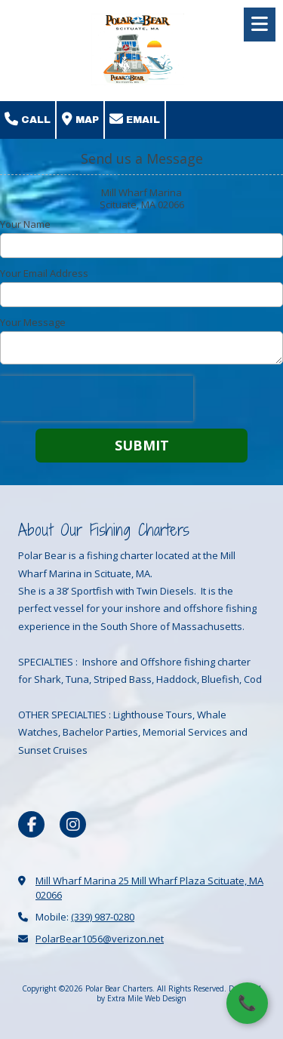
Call (28, 119)
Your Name (25, 224)
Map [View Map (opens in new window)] (80, 119)
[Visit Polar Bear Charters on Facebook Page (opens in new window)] (31, 824)
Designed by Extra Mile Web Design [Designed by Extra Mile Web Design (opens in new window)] (179, 993)
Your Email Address (44, 273)
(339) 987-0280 (102, 917)
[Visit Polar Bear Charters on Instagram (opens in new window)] (73, 824)
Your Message (33, 322)
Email (134, 119)
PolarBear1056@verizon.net (99, 938)
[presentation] (96, 398)
